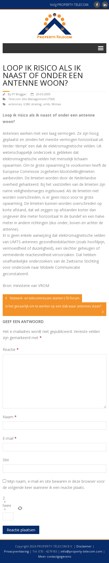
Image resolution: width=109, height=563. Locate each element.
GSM (26, 104)
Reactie (11, 349)
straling (36, 104)
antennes (15, 104)
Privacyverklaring (16, 551)
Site (6, 459)
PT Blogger (19, 94)
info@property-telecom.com (81, 551)
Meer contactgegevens (54, 556)
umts (46, 104)
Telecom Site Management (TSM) (32, 99)
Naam (10, 416)
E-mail (10, 438)
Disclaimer (84, 546)
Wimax (56, 104)
